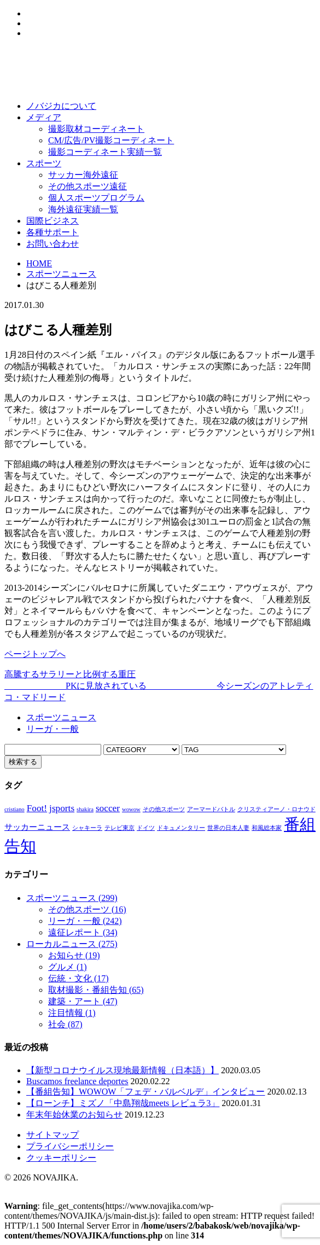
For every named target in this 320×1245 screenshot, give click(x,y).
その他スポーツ (87, 909)
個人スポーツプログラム (96, 197)
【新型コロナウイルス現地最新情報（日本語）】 (122, 1070)
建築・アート (83, 1001)
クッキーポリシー (61, 1157)
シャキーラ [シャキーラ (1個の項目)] (87, 828)
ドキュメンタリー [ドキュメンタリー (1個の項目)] (181, 828)
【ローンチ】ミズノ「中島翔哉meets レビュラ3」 (122, 1103)
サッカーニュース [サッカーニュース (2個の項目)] (37, 827)
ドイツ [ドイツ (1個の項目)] (146, 828)
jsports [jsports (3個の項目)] (61, 808)
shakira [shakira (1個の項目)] (85, 809)
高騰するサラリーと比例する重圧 (70, 674)
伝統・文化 (78, 978)
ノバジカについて (61, 105)
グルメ (67, 966)
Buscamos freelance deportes (77, 1081)
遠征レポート (83, 932)
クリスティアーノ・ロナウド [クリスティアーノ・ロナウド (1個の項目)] (276, 809)
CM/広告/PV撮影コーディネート (111, 140)
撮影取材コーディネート (96, 128)
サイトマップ (52, 1134)
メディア (43, 117)
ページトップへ (35, 654)
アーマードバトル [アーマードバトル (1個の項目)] (211, 809)
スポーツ (43, 163)
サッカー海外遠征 (83, 174)
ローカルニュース (72, 944)
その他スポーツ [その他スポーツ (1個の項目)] (164, 809)
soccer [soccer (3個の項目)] (108, 808)
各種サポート (52, 232)
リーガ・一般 (52, 729)
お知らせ (74, 955)
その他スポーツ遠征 (87, 186)
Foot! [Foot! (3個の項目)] (37, 808)
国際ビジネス (52, 220)
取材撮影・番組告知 (96, 989)
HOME (39, 263)
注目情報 (72, 1012)
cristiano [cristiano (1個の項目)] (14, 809)
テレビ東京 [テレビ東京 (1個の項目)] (119, 828)
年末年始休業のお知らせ (74, 1114)
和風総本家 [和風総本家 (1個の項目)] (267, 828)
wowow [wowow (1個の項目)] (131, 809)
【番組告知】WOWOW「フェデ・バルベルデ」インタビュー (145, 1091)
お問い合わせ (52, 243)
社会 (65, 1024)
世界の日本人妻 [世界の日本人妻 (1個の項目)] (228, 828)
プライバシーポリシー (70, 1146)
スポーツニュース (61, 273)
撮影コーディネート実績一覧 (105, 151)
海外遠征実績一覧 (83, 209)
